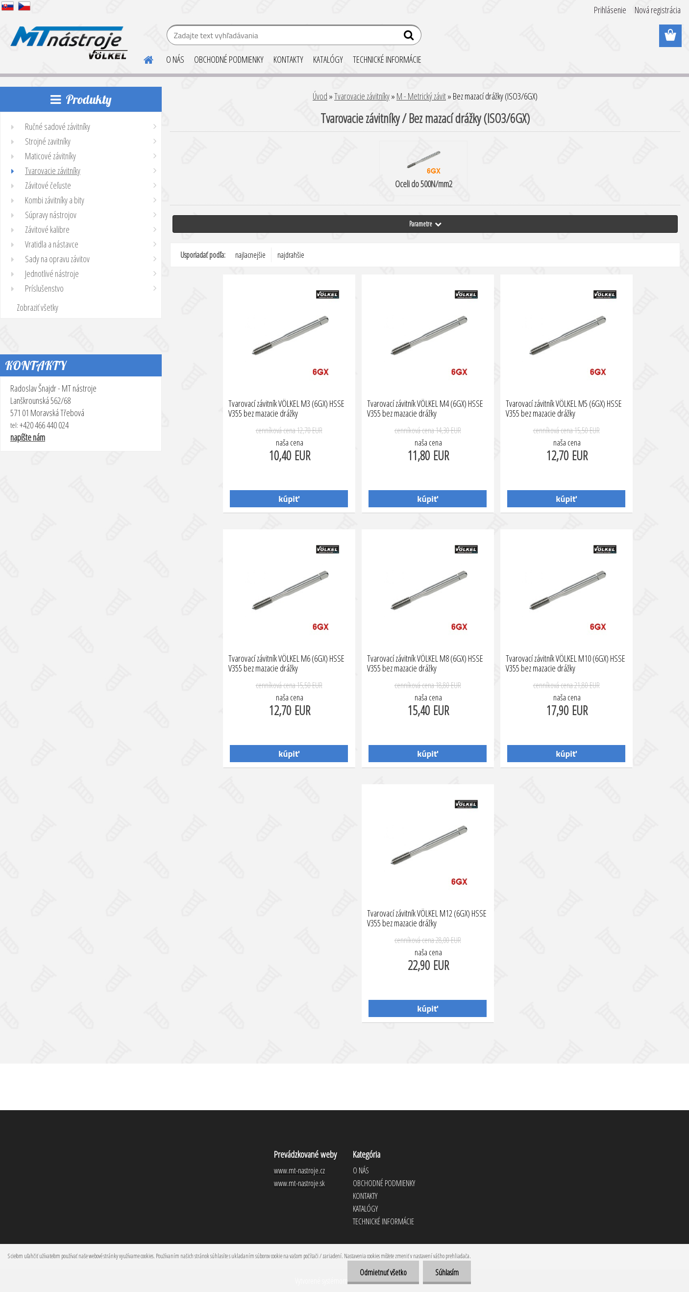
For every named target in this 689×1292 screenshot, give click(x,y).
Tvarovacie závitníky (362, 96)
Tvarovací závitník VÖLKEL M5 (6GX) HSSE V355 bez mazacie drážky (564, 408)
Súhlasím (447, 1272)
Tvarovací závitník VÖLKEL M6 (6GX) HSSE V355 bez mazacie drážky (286, 663)
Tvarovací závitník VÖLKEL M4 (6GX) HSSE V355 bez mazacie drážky (425, 408)
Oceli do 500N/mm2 (423, 169)
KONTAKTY (288, 59)
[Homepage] (142, 58)
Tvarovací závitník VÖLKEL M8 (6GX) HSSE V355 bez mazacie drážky (425, 663)
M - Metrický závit (421, 96)
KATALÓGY (328, 59)
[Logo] (67, 36)
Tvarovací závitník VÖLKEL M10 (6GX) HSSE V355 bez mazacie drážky (565, 663)
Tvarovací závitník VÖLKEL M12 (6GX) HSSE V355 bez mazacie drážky (427, 918)
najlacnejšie (250, 254)
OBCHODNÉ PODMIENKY (229, 59)
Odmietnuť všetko (383, 1272)
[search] (410, 37)
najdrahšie (290, 254)
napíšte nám (27, 437)
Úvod (320, 96)
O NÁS (175, 59)
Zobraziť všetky (37, 307)
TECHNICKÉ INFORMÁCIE (387, 59)
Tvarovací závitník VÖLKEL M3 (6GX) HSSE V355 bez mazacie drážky (286, 408)
